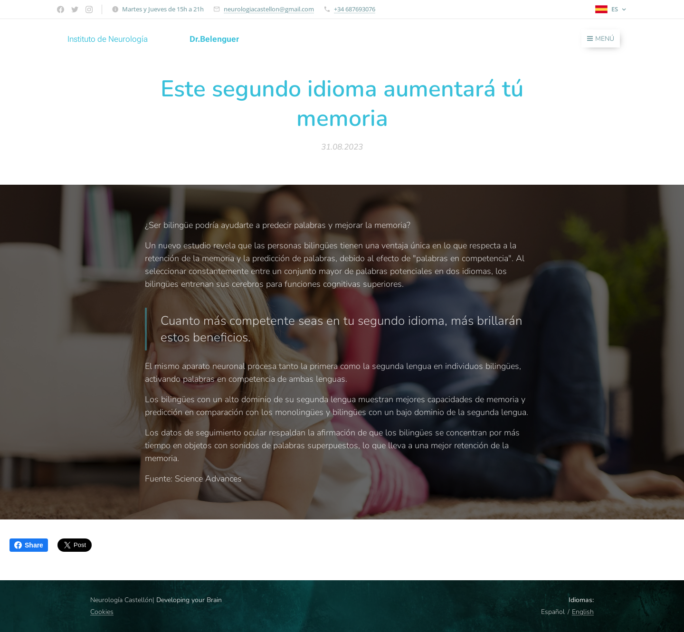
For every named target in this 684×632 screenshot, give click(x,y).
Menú (600, 38)
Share (28, 545)
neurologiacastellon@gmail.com (269, 9)
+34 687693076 (354, 9)
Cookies (102, 611)
